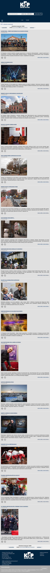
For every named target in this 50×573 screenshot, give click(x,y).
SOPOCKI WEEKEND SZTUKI (7, 382)
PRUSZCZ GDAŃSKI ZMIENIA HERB (9, 124)
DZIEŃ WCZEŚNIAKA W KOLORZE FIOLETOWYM (11, 311)
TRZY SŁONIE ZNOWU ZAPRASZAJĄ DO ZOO (11, 155)
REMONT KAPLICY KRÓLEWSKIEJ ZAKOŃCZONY (12, 93)
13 (16, 27)
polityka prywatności (44, 552)
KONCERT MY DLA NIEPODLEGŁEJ (8, 444)
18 (24, 27)
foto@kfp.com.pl (8, 558)
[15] (19, 27)
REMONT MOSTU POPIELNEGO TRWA (9, 186)
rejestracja (42, 555)
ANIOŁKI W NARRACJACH (6, 62)
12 (14, 27)
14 (17, 27)
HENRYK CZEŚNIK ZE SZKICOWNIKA (9, 413)
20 (26, 27)
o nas (22, 20)
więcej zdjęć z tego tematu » (43, 57)
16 (21, 27)
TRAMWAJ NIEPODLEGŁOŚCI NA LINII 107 (10, 475)
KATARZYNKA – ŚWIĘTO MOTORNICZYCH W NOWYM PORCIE (14, 31)
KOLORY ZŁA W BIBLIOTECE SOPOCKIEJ (10, 280)
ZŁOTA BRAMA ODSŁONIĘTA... (7, 217)
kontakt (27, 20)
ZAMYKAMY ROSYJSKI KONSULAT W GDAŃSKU (11, 249)
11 (13, 27)
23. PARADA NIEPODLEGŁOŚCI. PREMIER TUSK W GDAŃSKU (14, 506)
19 (25, 27)
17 (22, 27)
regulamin (42, 553)
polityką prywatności (31, 569)
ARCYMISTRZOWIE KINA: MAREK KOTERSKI (11, 342)
